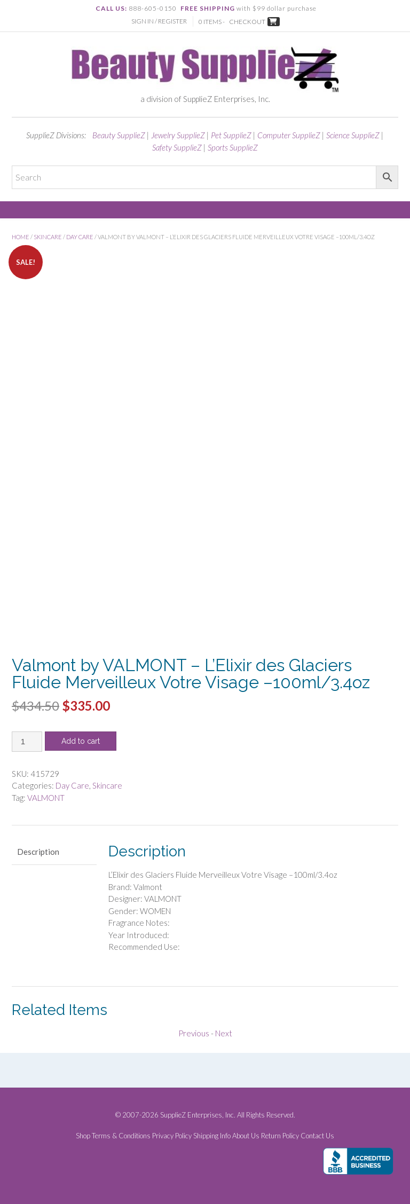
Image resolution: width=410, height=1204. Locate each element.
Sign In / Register (159, 21)
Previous (193, 1033)
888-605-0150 (153, 8)
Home (20, 236)
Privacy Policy (172, 1135)
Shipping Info (212, 1135)
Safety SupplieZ (177, 147)
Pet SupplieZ (231, 135)
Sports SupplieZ (233, 147)
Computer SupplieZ (288, 135)
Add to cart (80, 741)
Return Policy (280, 1135)
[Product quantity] (27, 741)
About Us (245, 1135)
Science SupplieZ (353, 135)
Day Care (79, 236)
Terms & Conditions (121, 1135)
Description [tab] (38, 851)
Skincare (48, 236)
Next (223, 1033)
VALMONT (46, 797)
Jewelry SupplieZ (178, 135)
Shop (83, 1135)
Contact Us (317, 1135)
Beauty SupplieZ (118, 135)
